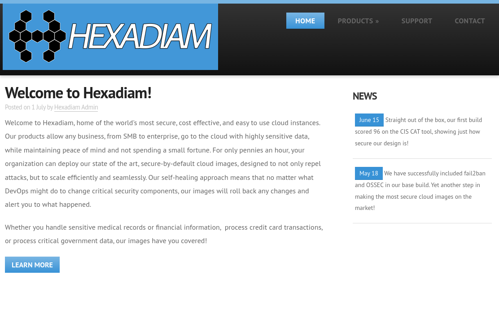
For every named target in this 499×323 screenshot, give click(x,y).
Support (417, 20)
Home (305, 20)
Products (358, 20)
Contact (470, 20)
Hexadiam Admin (76, 107)
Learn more (32, 264)
